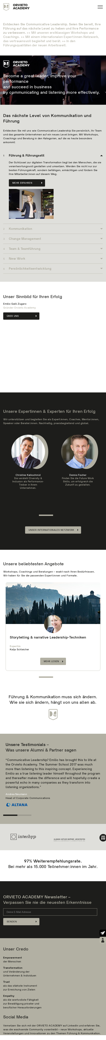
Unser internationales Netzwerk (51, 530)
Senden (12, 921)
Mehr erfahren (22, 183)
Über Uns (13, 316)
